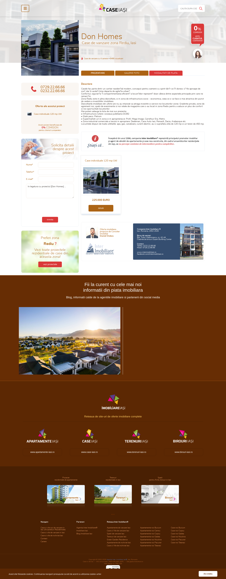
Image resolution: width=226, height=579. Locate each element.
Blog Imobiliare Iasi (84, 534)
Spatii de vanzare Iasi (115, 534)
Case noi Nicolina (178, 537)
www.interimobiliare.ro (146, 252)
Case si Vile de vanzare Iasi (118, 531)
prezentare (98, 73)
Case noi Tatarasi (178, 543)
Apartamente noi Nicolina (150, 540)
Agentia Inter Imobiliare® (86, 528)
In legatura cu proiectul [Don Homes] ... (50, 191)
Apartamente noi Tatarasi (150, 546)
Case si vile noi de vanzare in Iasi (53, 529)
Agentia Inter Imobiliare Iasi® (117, 559)
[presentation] (50, 207)
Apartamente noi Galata (150, 537)
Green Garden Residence (117, 540)
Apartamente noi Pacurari (150, 543)
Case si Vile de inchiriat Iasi (118, 546)
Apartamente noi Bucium (150, 528)
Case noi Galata (177, 534)
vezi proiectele (50, 264)
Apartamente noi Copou (150, 534)
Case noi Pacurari (178, 540)
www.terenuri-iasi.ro (136, 452)
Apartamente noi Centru (150, 531)
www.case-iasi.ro (89, 452)
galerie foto (131, 73)
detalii (101, 208)
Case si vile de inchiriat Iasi (52, 535)
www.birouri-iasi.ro (184, 452)
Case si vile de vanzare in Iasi (53, 532)
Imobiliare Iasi (82, 531)
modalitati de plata (166, 73)
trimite (50, 220)
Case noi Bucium (178, 528)
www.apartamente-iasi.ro (42, 452)
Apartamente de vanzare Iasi (118, 528)
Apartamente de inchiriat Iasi (119, 543)
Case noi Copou (177, 531)
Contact (44, 538)
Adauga (164, 9)
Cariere (43, 541)
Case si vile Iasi (88, 561)
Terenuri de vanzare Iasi (116, 537)
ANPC (122, 561)
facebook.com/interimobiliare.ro (150, 254)
